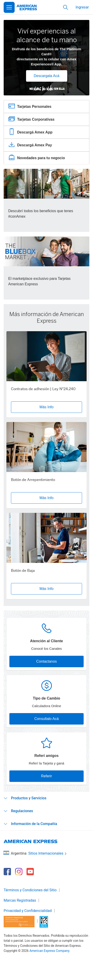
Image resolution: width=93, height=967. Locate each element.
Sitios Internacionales (47, 853)
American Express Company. (49, 951)
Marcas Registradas (20, 900)
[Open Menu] (9, 7)
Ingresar (82, 7)
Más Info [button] (46, 407)
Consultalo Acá (46, 719)
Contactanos (46, 661)
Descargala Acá (46, 76)
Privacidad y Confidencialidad (28, 911)
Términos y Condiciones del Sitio (30, 890)
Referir (46, 776)
